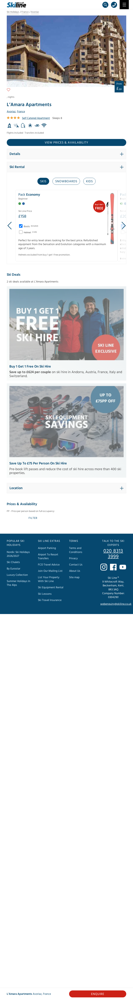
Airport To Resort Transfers (48, 556)
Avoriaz (35, 12)
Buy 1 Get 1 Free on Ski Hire (30, 366)
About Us (74, 571)
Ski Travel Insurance (49, 600)
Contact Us (75, 565)
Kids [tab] (89, 181)
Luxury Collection (17, 575)
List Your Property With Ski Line (48, 579)
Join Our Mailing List (50, 571)
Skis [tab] (43, 181)
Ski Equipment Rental (50, 587)
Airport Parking (47, 548)
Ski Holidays (13, 12)
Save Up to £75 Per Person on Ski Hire (38, 463)
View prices (66, 142)
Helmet (30, 232)
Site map (74, 577)
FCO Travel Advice (49, 565)
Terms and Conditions (75, 550)
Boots (31, 226)
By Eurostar (13, 569)
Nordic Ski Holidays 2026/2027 (18, 554)
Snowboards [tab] (66, 181)
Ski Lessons (45, 594)
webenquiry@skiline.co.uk (115, 604)
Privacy (73, 558)
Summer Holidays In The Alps (18, 583)
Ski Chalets (13, 562)
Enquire (97, 994)
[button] (66, 154)
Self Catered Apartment (36, 118)
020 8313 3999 (113, 554)
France (25, 12)
